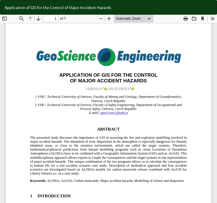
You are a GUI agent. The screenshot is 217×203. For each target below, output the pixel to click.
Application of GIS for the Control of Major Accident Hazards (58, 7)
